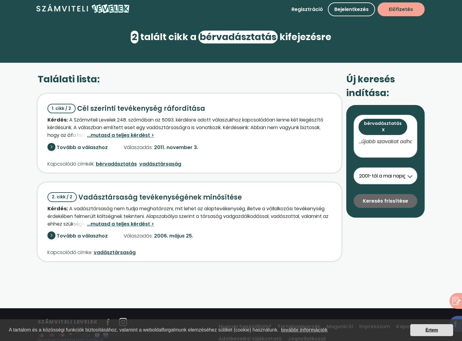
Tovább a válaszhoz (82, 147)
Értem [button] (432, 330)
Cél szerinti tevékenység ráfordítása (126, 108)
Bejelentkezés (351, 9)
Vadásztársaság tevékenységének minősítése (144, 197)
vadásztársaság (160, 163)
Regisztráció (307, 9)
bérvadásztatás (116, 163)
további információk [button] (304, 329)
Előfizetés (401, 9)
